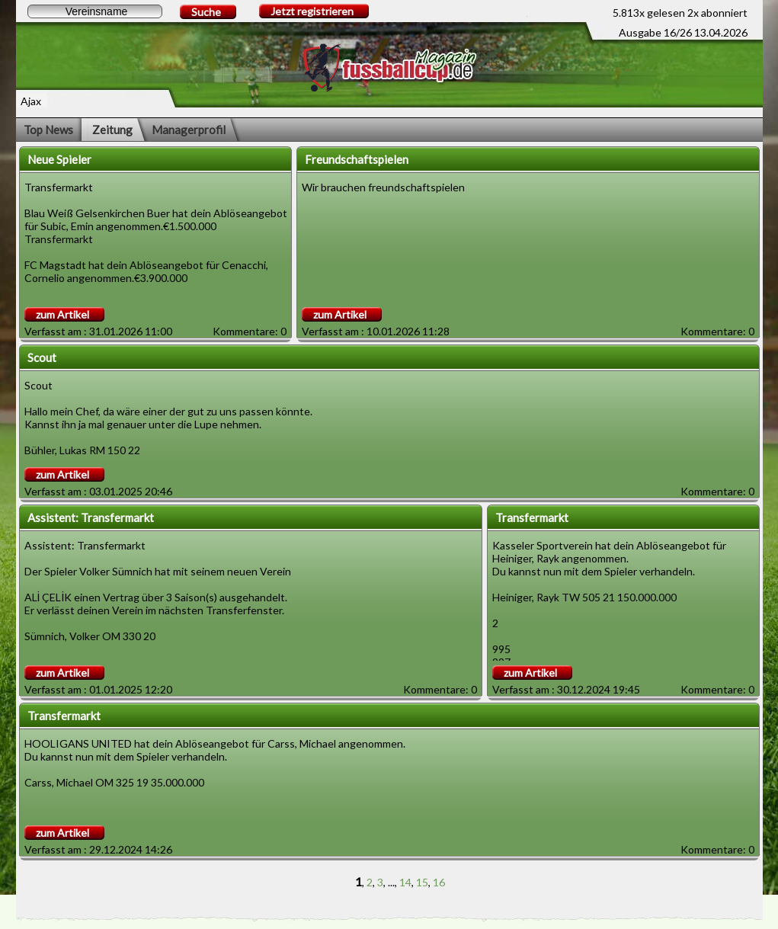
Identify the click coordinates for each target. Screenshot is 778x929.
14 (405, 882)
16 (439, 882)
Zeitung (112, 129)
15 (422, 882)
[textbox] (95, 11)
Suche (206, 11)
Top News (48, 129)
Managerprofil (189, 129)
